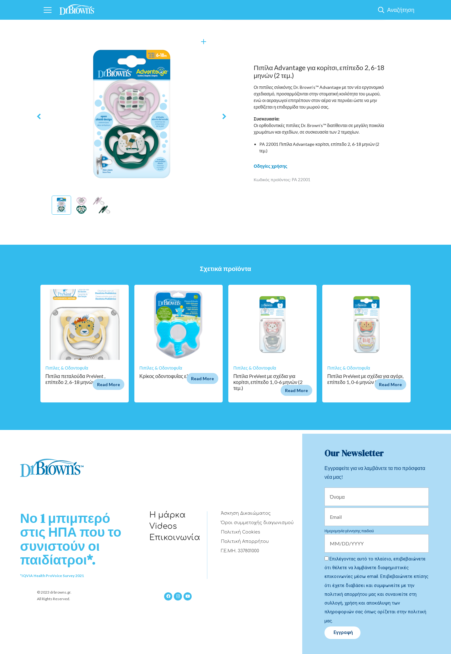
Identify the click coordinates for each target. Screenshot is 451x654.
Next (224, 116)
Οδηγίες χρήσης (270, 166)
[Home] (77, 7)
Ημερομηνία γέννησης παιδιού (349, 531)
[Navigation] (47, 10)
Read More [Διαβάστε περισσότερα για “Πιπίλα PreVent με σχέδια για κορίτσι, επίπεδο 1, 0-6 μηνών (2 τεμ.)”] (296, 390)
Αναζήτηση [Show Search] (401, 9)
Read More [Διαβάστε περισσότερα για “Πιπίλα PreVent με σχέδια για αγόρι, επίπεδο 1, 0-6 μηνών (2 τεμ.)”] (390, 384)
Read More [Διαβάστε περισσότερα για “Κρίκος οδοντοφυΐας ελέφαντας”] (202, 378)
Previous (38, 116)
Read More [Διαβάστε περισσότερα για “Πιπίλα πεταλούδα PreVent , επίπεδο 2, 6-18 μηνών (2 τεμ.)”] (108, 384)
